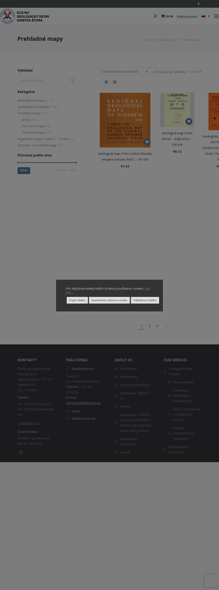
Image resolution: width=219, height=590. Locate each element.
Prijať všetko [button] (77, 300)
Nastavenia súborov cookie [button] (109, 300)
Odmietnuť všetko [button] (145, 300)
